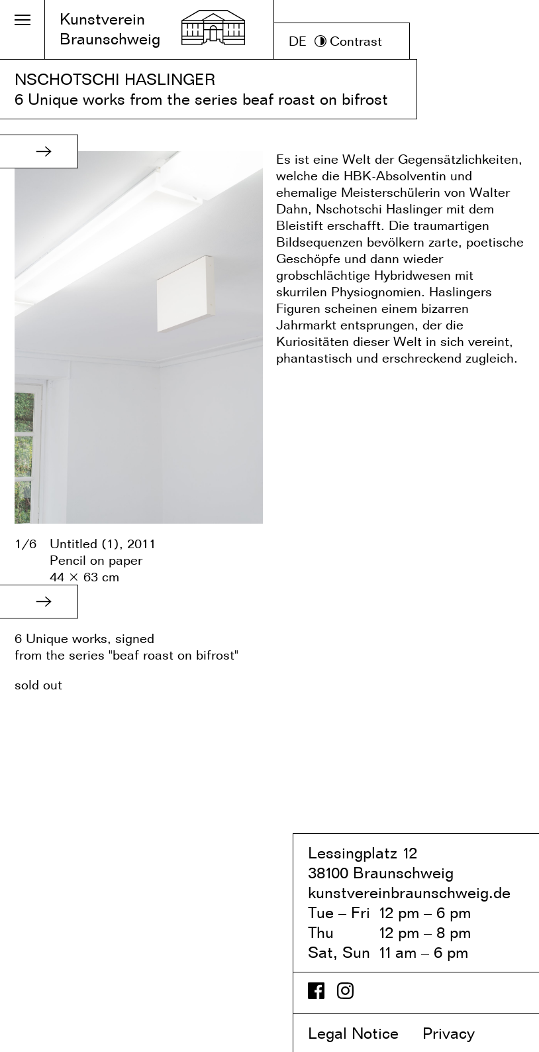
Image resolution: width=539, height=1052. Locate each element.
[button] (43, 151)
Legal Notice (363, 1033)
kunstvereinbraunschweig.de (409, 892)
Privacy (459, 1033)
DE (298, 41)
